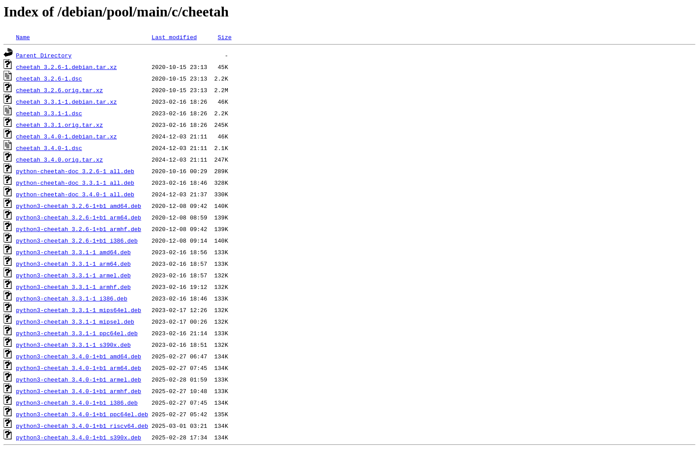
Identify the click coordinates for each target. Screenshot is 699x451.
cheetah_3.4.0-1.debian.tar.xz (66, 136)
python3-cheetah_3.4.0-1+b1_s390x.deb (78, 437)
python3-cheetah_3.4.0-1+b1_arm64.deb (78, 368)
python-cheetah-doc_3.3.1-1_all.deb (75, 183)
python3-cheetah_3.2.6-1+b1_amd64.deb (78, 206)
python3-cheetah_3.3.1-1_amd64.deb (73, 252)
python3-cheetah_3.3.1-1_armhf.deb (73, 287)
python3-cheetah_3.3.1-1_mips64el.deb (78, 310)
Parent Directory (44, 55)
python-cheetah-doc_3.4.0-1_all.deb (75, 194)
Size (224, 37)
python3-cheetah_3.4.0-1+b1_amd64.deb (78, 356)
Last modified (174, 37)
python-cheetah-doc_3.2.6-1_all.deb (75, 171)
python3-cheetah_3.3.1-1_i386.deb (71, 298)
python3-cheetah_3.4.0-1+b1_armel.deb (78, 379)
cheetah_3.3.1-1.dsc (49, 113)
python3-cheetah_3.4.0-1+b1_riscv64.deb (82, 426)
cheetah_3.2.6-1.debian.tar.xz (66, 67)
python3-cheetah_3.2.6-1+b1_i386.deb (77, 240)
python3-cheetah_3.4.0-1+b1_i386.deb (77, 402)
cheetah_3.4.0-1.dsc (49, 148)
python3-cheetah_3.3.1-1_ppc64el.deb (77, 333)
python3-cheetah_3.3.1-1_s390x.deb (73, 345)
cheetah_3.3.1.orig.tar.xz (59, 125)
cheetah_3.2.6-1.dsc (49, 78)
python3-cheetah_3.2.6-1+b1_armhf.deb (78, 229)
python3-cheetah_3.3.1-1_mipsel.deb (75, 321)
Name (23, 37)
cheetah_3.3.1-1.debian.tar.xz (66, 102)
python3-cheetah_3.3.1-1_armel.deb (73, 275)
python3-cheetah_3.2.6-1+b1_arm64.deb (78, 217)
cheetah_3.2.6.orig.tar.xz (59, 90)
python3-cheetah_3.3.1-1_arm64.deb (73, 264)
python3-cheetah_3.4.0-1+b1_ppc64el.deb (82, 414)
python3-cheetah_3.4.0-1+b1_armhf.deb (78, 391)
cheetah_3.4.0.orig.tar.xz (59, 159)
